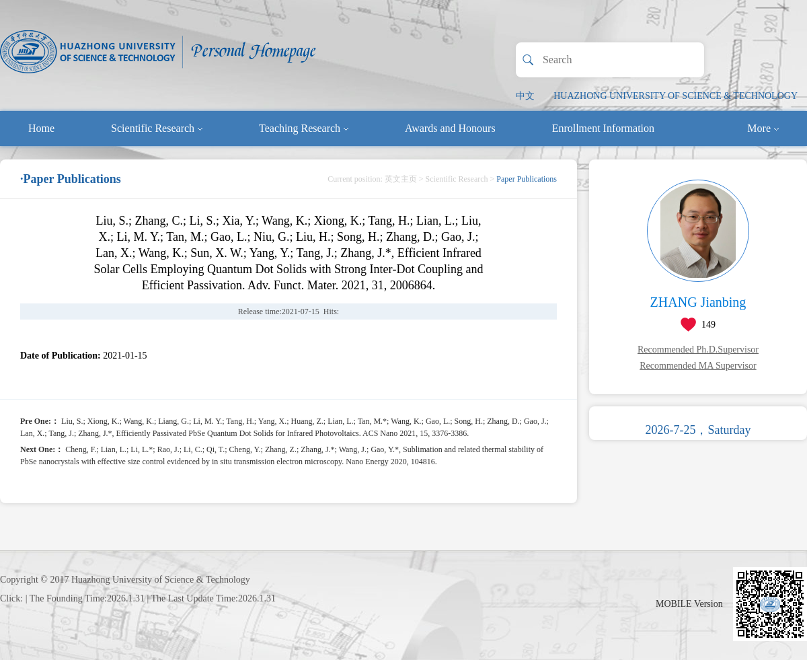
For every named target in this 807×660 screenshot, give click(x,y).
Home (41, 128)
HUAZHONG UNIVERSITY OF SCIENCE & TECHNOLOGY (675, 96)
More (763, 128)
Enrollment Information (603, 128)
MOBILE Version (689, 604)
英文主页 (401, 179)
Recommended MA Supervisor (698, 366)
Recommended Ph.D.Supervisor (698, 349)
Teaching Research (303, 128)
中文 (525, 96)
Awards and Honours (450, 128)
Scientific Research (156, 128)
